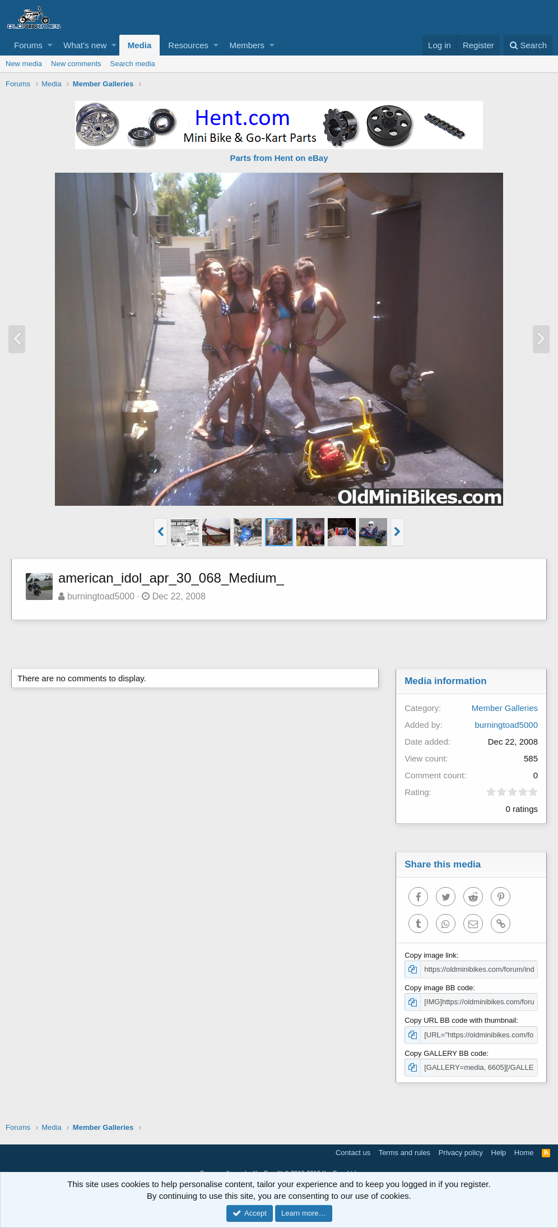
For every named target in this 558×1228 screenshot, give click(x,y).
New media (24, 63)
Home (524, 1152)
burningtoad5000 (100, 596)
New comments (76, 63)
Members (246, 45)
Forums (28, 45)
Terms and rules (404, 1152)
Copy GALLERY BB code (445, 1053)
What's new (84, 45)
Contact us (353, 1152)
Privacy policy (461, 1152)
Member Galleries (505, 708)
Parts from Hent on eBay (279, 158)
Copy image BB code (438, 988)
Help (498, 1152)
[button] (50, 45)
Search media (132, 63)
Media (140, 45)
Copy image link (430, 955)
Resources (188, 45)
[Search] (528, 45)
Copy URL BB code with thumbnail (460, 1020)
